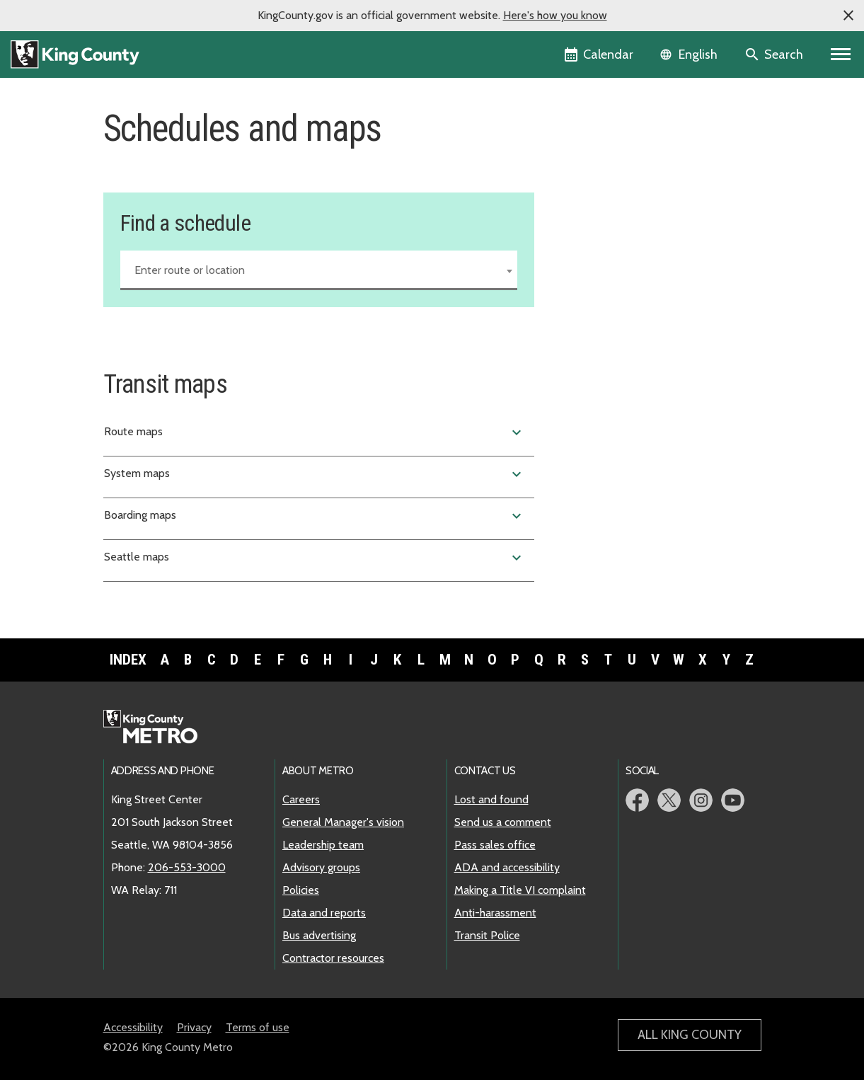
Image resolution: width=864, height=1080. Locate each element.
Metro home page (158, 727)
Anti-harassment (495, 912)
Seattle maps (315, 557)
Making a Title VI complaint (520, 890)
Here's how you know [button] (555, 15)
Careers (301, 799)
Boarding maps (315, 515)
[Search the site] (775, 54)
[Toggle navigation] (841, 54)
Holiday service (601, 192)
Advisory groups (321, 867)
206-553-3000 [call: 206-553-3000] (187, 867)
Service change (600, 169)
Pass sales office (495, 844)
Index (128, 659)
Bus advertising (319, 935)
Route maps (315, 432)
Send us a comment (502, 822)
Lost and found (491, 799)
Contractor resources (333, 958)
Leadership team (323, 844)
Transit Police (487, 935)
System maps (315, 474)
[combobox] (319, 270)
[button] (848, 15)
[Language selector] (690, 54)
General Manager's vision (343, 822)
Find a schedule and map (628, 147)
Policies (300, 890)
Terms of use (257, 1027)
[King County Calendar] (599, 54)
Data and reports (324, 912)
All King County (690, 1034)
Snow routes (595, 215)
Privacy (194, 1027)
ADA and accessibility (507, 867)
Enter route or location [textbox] (189, 270)
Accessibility (133, 1027)
